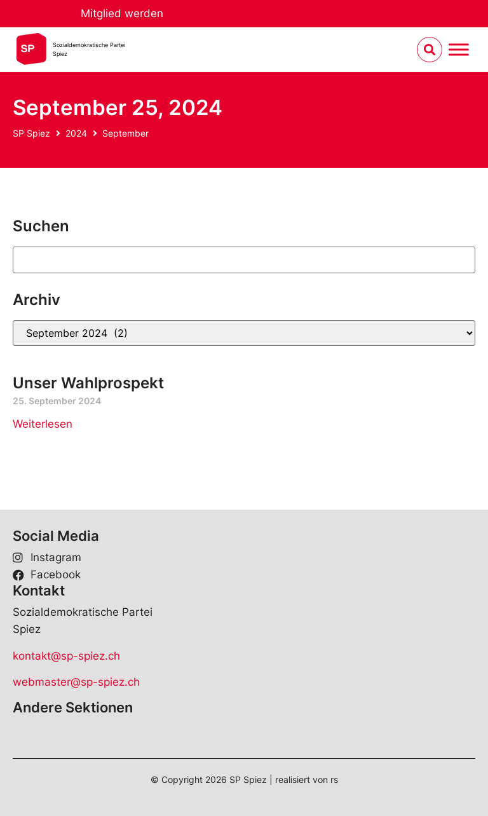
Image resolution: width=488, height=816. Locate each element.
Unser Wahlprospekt (88, 383)
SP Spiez (31, 133)
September (125, 133)
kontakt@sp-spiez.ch (66, 655)
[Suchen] (244, 260)
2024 (76, 133)
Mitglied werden (122, 13)
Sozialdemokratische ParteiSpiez (89, 49)
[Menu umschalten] (459, 50)
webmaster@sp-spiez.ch (76, 682)
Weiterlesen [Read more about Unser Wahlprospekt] (42, 424)
